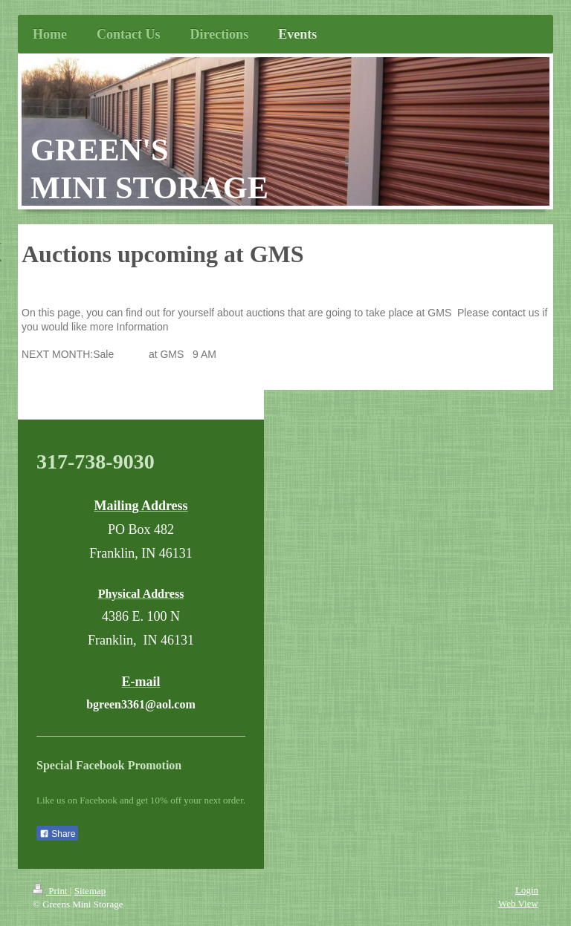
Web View (518, 903)
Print (51, 890)
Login (526, 890)
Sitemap (90, 890)
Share (57, 834)
